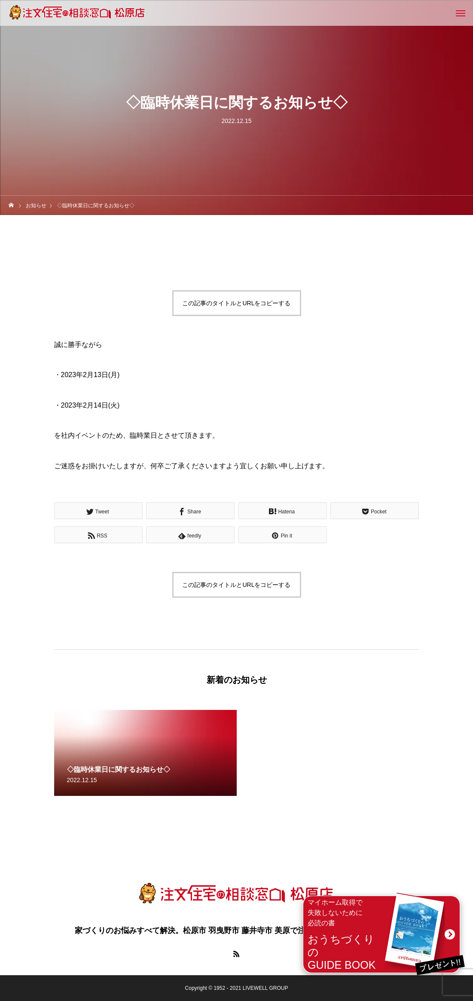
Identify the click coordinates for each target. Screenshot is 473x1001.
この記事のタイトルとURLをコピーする (236, 303)
